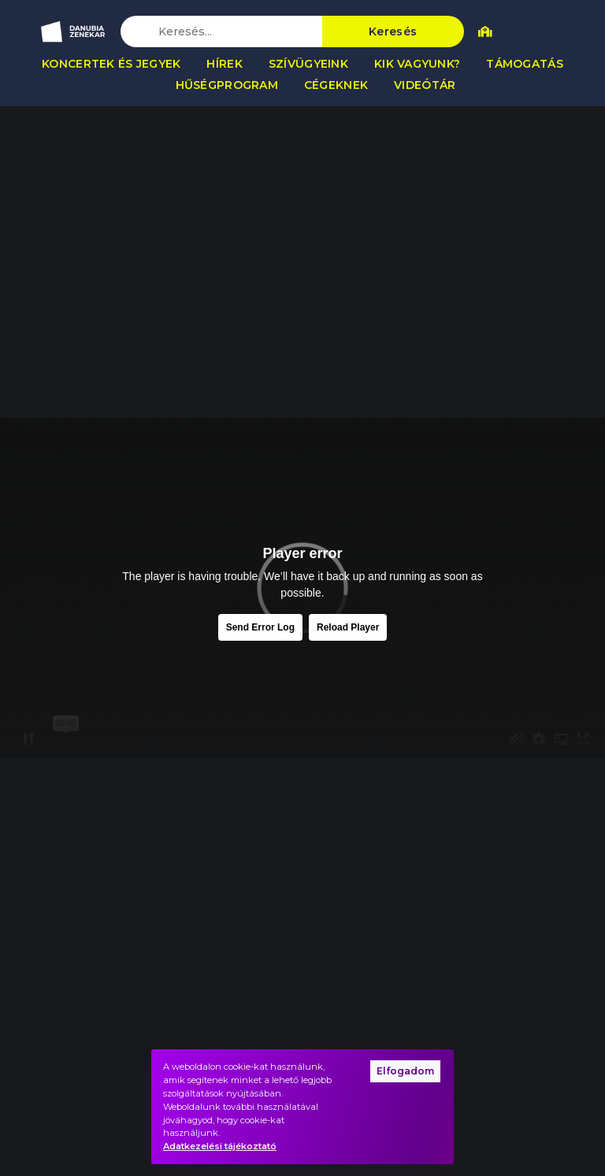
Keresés (393, 31)
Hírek (224, 64)
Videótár (424, 85)
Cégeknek (336, 85)
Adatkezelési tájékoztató (220, 1146)
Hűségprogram (227, 85)
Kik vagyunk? (417, 64)
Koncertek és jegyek (111, 64)
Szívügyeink (308, 64)
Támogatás (524, 64)
